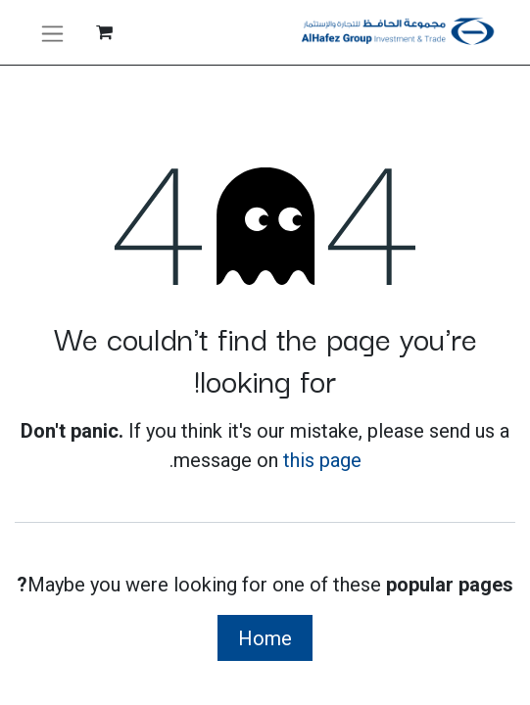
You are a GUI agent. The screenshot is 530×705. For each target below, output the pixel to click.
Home (265, 638)
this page (322, 460)
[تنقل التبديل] (52, 32)
